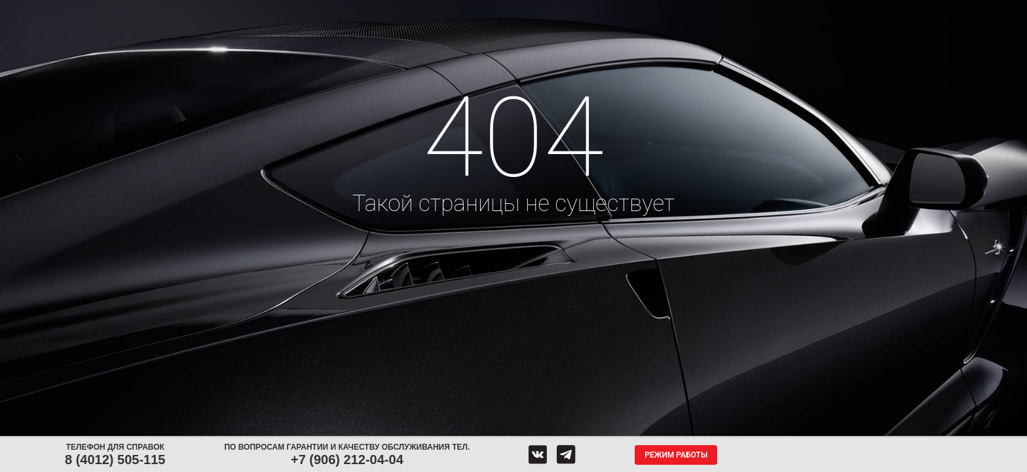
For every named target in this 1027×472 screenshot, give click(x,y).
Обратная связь (587, 12)
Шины (236, 12)
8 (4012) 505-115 (115, 459)
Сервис (449, 12)
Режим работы (675, 455)
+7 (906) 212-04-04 (347, 459)
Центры (514, 12)
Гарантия (747, 12)
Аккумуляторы (374, 12)
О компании (669, 12)
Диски (298, 12)
